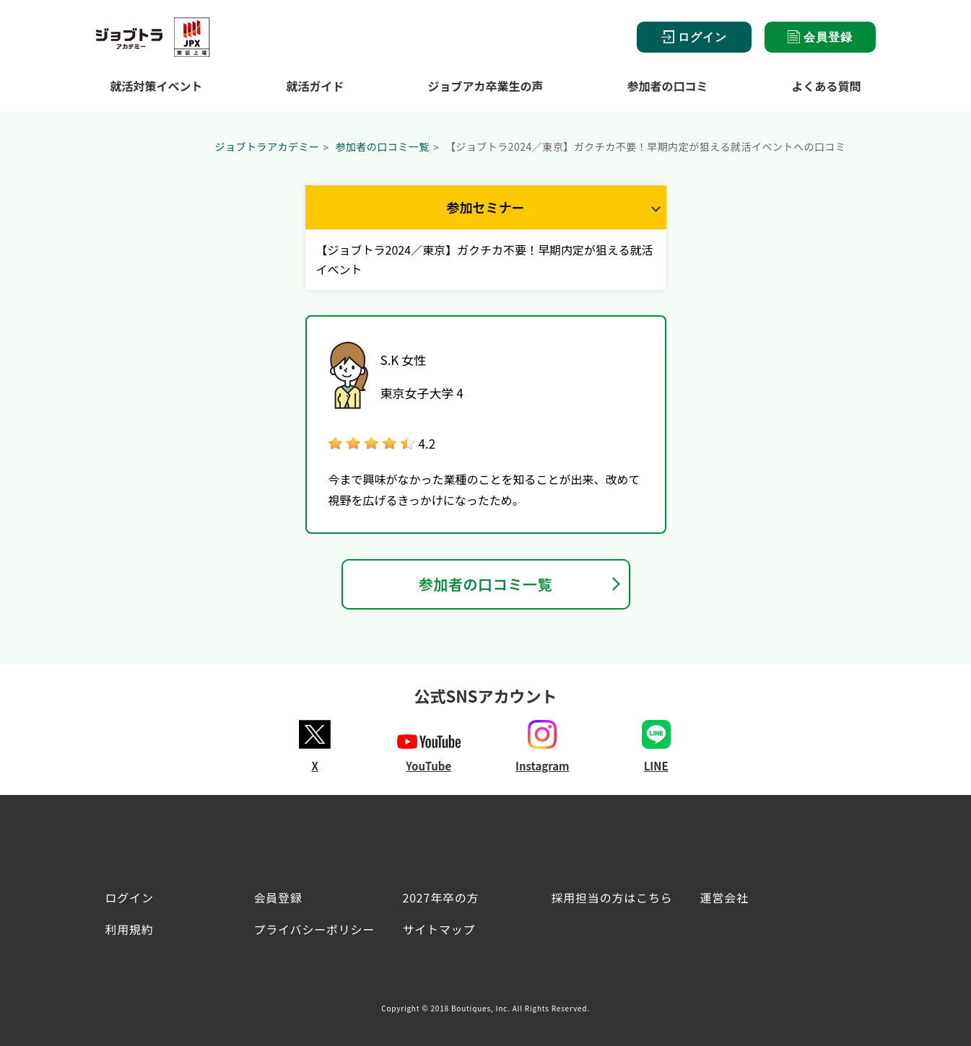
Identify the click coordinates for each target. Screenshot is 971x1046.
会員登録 (820, 36)
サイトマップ (439, 929)
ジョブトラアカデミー (267, 146)
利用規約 (129, 929)
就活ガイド (315, 86)
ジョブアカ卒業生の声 (485, 86)
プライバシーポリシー (314, 929)
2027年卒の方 (441, 897)
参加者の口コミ (667, 86)
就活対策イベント (156, 86)
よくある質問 (826, 86)
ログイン (694, 37)
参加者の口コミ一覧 (382, 146)
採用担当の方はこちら (612, 897)
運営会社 (724, 897)
